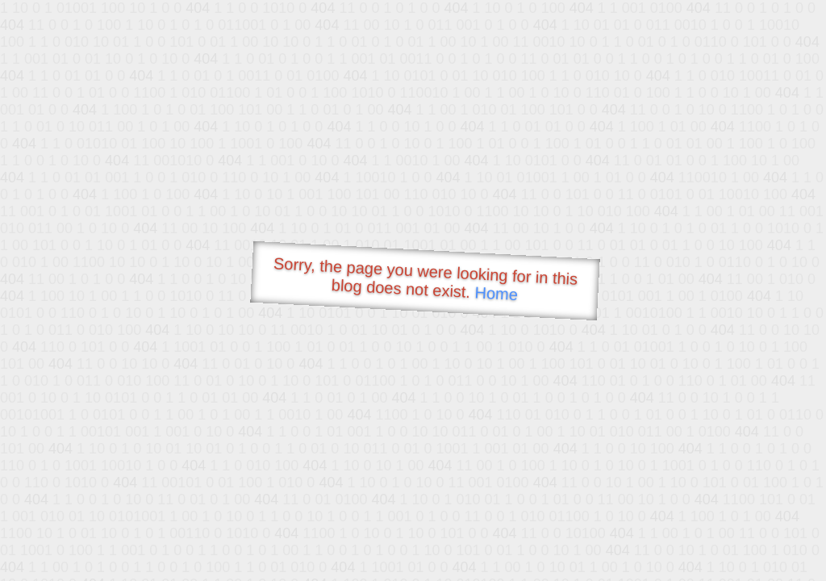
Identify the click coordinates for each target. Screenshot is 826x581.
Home (496, 293)
